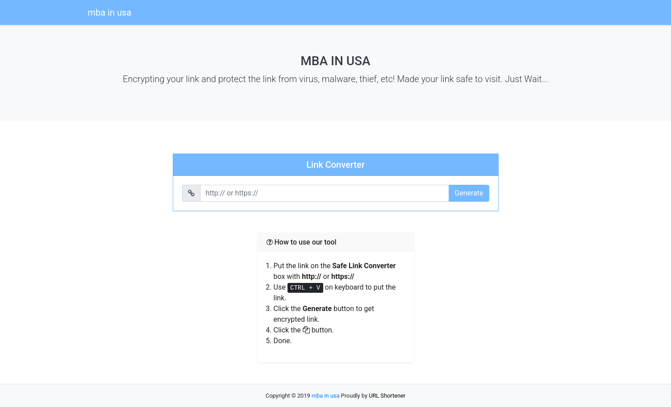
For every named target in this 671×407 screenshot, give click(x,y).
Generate (468, 193)
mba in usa (110, 12)
